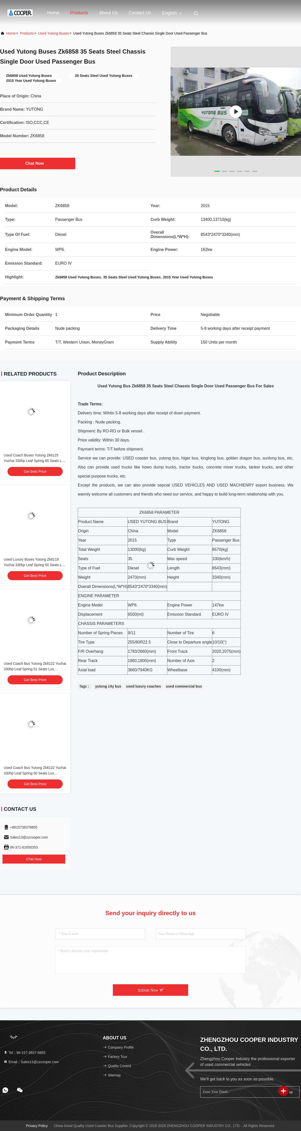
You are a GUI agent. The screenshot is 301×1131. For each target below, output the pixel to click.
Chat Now (37, 163)
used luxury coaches (143, 686)
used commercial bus (184, 686)
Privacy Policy (37, 1126)
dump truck (163, 467)
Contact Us (140, 12)
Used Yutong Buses (53, 33)
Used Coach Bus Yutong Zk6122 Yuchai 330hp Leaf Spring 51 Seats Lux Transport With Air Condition (35, 669)
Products (79, 12)
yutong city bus (108, 686)
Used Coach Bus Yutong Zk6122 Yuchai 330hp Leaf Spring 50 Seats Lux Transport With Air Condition (35, 773)
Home (53, 12)
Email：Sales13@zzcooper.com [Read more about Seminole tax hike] (31, 1062)
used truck (120, 467)
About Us (108, 12)
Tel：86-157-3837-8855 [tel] (24, 1053)
